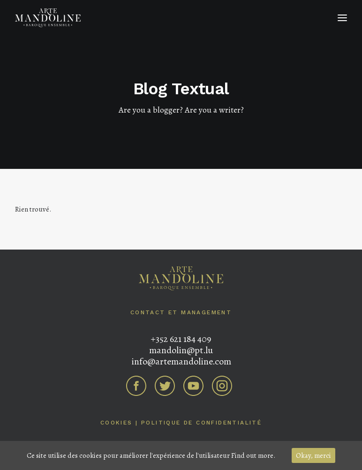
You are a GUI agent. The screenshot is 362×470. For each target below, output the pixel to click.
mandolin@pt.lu (181, 350)
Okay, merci (313, 455)
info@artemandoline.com (181, 361)
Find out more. (253, 455)
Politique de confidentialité (201, 422)
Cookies (116, 422)
